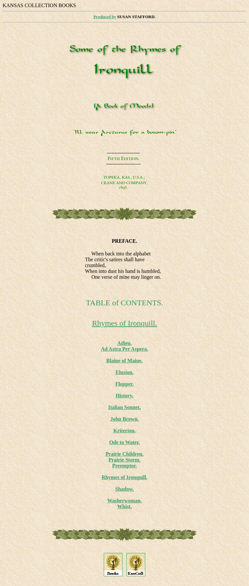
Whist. (124, 506)
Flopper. (124, 384)
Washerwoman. (124, 500)
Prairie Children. (124, 454)
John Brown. (124, 419)
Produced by (104, 16)
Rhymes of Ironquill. (124, 323)
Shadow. (124, 489)
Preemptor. (124, 465)
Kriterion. (124, 430)
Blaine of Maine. (124, 360)
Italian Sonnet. (124, 407)
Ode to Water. (124, 442)
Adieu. (124, 343)
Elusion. (124, 372)
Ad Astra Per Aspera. (124, 349)
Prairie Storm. (125, 460)
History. (125, 395)
